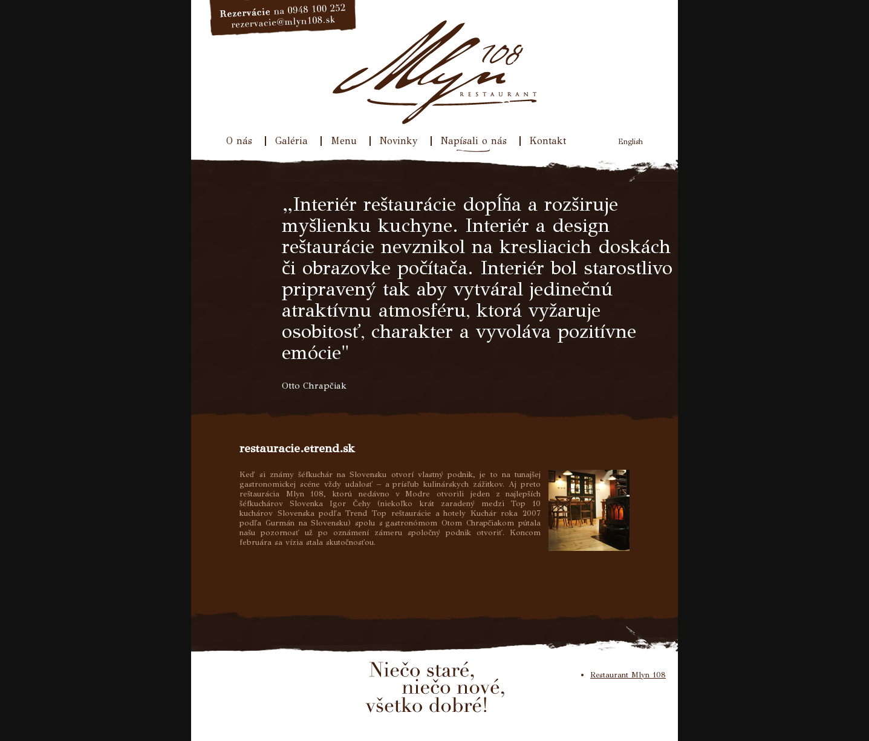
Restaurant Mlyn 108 (628, 675)
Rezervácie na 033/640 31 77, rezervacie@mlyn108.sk (283, 18)
